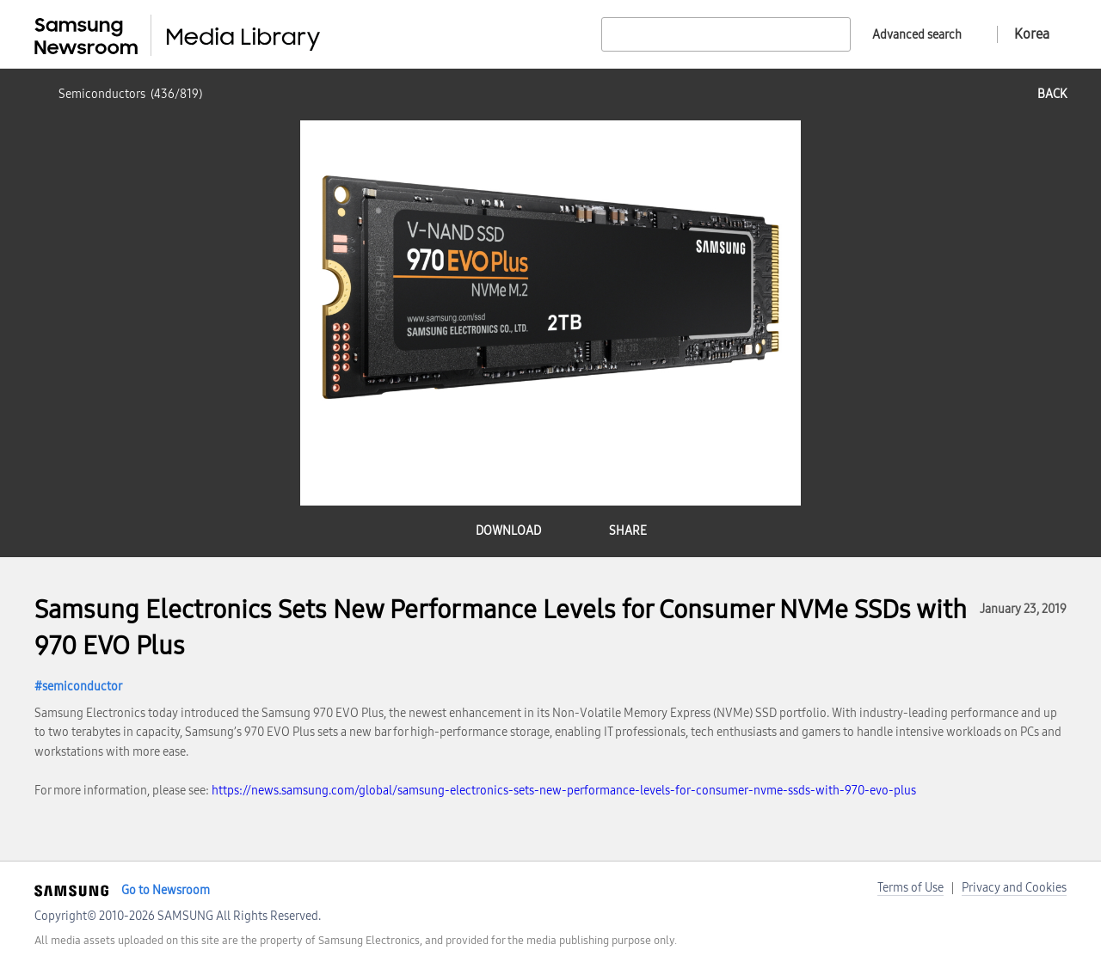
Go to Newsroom (165, 890)
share (628, 531)
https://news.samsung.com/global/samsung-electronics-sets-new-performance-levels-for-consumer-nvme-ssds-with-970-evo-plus (564, 790)
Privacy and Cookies (1014, 887)
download (508, 531)
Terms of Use (910, 887)
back (1052, 94)
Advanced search (917, 35)
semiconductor (82, 686)
